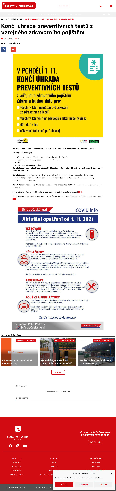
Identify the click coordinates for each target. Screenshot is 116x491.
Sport (54, 462)
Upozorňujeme (96, 458)
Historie (96, 466)
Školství (96, 462)
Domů (3, 19)
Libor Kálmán (14, 43)
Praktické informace (15, 19)
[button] (111, 473)
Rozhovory (16, 470)
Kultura (17, 462)
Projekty (16, 466)
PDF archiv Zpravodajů (44, 487)
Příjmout (64, 484)
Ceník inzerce (16, 474)
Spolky (54, 466)
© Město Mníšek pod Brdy (16, 487)
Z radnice (54, 458)
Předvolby (103, 484)
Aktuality (16, 458)
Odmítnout (84, 484)
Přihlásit (58, 372)
